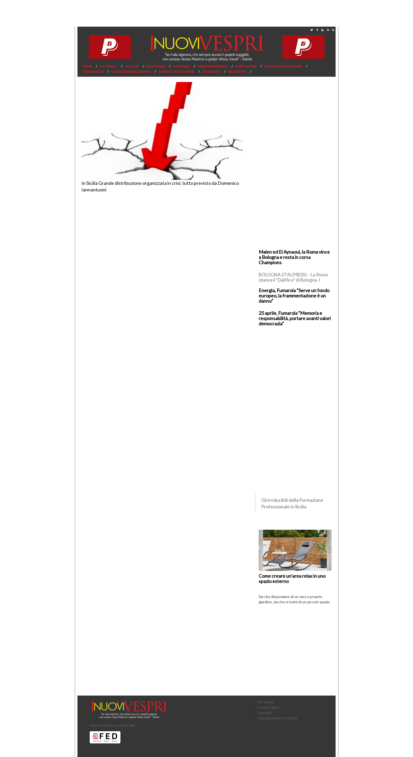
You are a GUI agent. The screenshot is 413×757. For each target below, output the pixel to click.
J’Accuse (132, 66)
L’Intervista (155, 66)
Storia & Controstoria (283, 66)
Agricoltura (246, 66)
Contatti (264, 712)
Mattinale (181, 66)
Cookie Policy (268, 707)
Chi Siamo (265, 702)
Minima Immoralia (213, 66)
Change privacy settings (277, 718)
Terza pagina (93, 72)
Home (87, 66)
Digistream (211, 72)
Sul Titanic (108, 66)
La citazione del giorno (131, 72)
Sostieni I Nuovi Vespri (176, 72)
